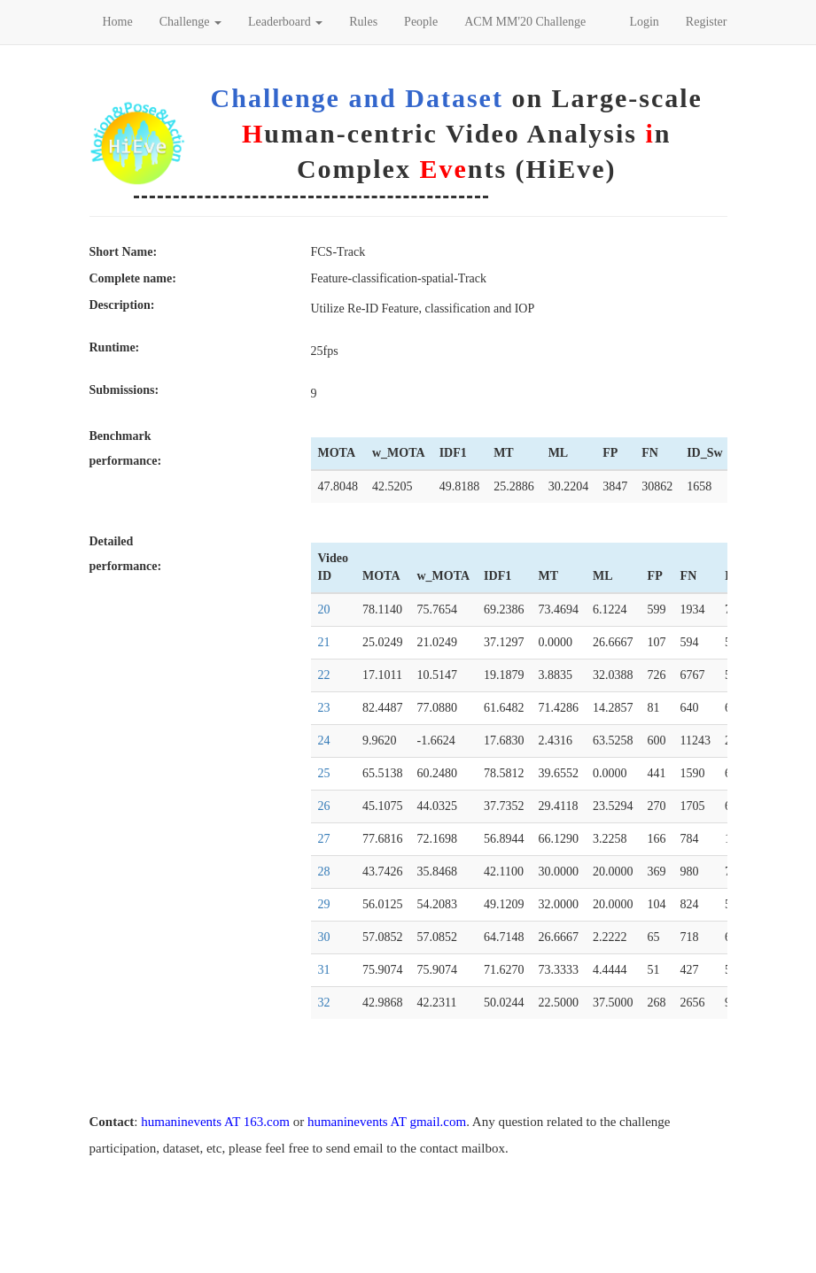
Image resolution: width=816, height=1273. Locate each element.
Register (706, 21)
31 (324, 969)
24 (324, 740)
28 (324, 871)
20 (324, 609)
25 (324, 773)
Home (118, 21)
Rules (363, 21)
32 (324, 1002)
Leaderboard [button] (285, 21)
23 (324, 707)
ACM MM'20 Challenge (525, 21)
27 (324, 838)
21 (324, 642)
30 (324, 937)
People (421, 21)
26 (324, 806)
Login (643, 21)
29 (324, 904)
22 (324, 675)
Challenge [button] (190, 21)
